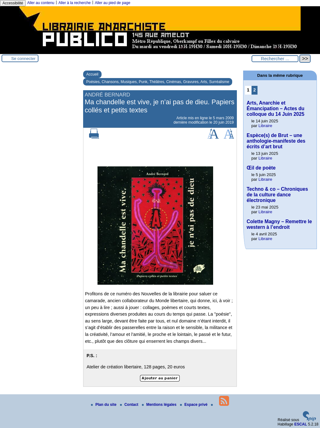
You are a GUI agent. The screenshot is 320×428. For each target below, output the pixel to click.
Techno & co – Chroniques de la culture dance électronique (277, 194)
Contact (129, 404)
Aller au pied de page (112, 3)
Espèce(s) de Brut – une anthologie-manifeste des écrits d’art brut (276, 141)
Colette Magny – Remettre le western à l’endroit (279, 224)
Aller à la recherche (74, 3)
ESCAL (300, 424)
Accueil (92, 74)
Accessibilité (12, 3)
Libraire (265, 125)
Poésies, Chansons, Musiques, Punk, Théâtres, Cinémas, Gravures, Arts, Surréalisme (157, 82)
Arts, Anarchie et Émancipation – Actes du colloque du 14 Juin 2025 (275, 108)
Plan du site (104, 404)
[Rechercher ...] (275, 58)
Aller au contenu (40, 3)
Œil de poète (261, 167)
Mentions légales (160, 404)
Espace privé (194, 404)
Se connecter (23, 58)
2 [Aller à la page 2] (254, 89)
